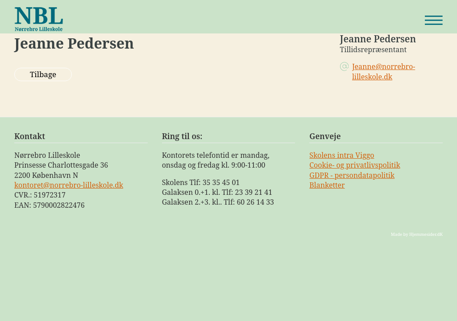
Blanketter (327, 185)
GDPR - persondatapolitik (352, 175)
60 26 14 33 (255, 202)
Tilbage (43, 74)
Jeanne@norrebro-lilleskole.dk (383, 71)
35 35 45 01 (221, 182)
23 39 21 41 (254, 192)
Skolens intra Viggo (341, 155)
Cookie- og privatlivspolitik (354, 165)
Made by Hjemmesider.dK (417, 234)
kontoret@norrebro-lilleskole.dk (68, 185)
